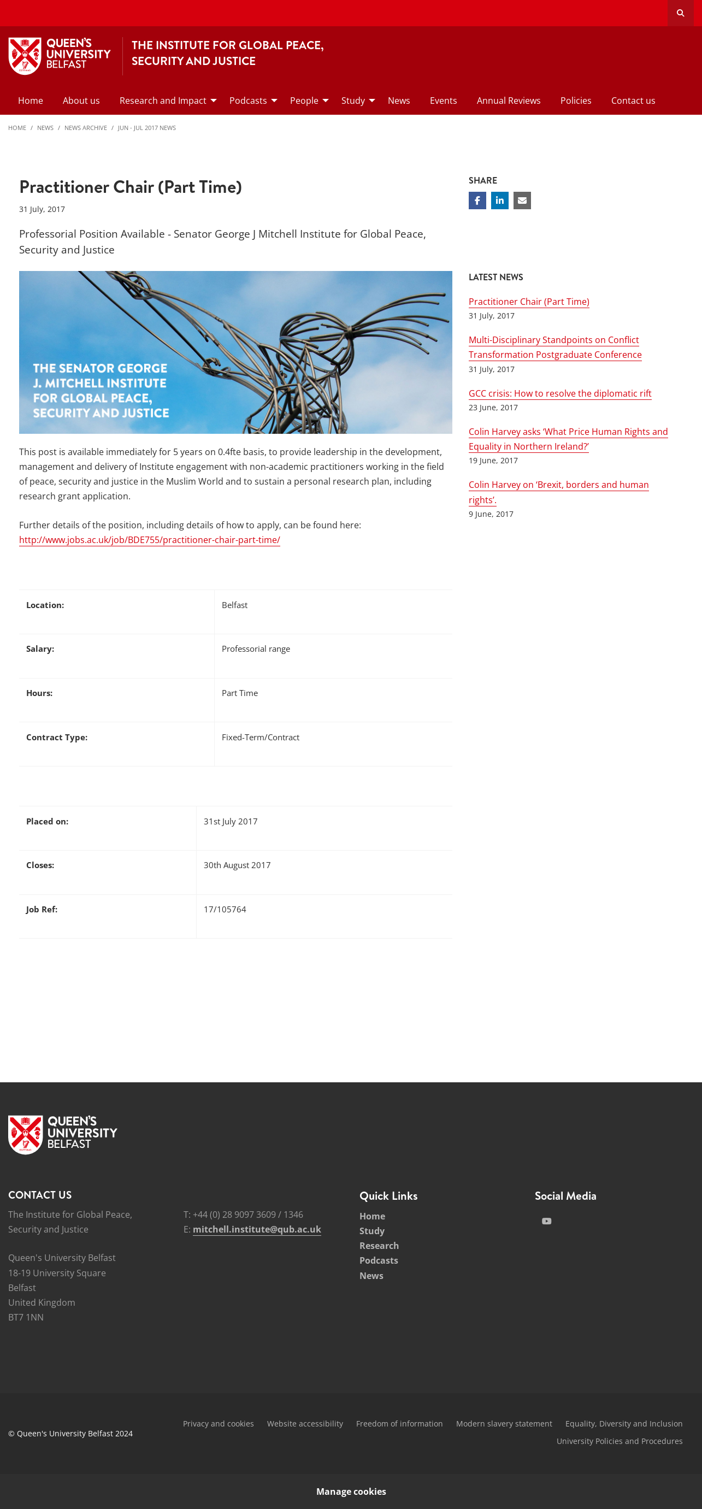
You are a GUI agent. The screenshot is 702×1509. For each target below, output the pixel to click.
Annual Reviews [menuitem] (509, 101)
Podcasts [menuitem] (248, 101)
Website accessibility (305, 1423)
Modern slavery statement (504, 1423)
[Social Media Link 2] (547, 1221)
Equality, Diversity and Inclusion (624, 1423)
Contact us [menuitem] (633, 101)
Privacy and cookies (218, 1423)
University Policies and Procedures (620, 1441)
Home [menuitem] (30, 101)
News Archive (85, 127)
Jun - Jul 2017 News (147, 127)
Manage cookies (351, 1492)
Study (372, 1231)
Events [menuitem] (443, 101)
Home (17, 127)
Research (379, 1246)
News (45, 127)
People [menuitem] (304, 101)
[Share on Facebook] (477, 200)
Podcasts (378, 1260)
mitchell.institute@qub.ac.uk (257, 1229)
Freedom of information (399, 1423)
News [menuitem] (399, 101)
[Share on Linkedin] (500, 200)
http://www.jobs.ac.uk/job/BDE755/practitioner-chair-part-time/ (149, 540)
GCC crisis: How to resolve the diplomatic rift (560, 393)
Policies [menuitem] (576, 101)
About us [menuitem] (81, 101)
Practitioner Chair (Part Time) (529, 302)
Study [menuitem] (353, 101)
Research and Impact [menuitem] (163, 101)
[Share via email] (522, 200)
